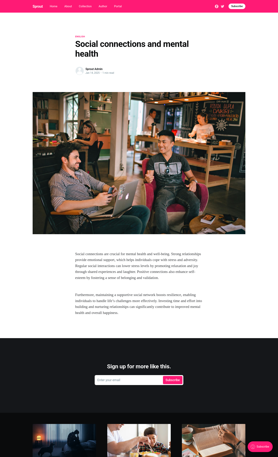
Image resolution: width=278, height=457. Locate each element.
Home (53, 6)
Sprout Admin (93, 69)
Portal (118, 6)
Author (103, 6)
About (68, 6)
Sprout (38, 6)
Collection (85, 6)
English (80, 36)
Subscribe (237, 6)
